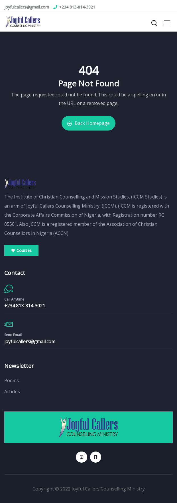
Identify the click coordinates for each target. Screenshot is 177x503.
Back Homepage (88, 123)
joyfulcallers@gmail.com (29, 341)
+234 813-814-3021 (24, 306)
